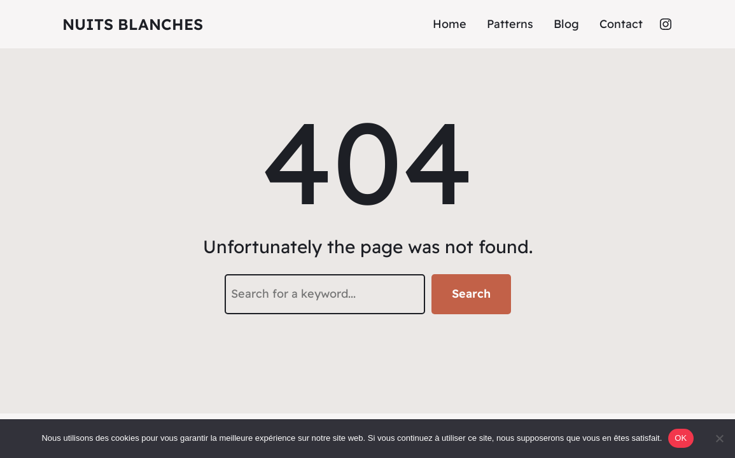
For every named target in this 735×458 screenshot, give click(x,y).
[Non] (719, 438)
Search (471, 293)
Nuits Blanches (132, 24)
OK (681, 438)
